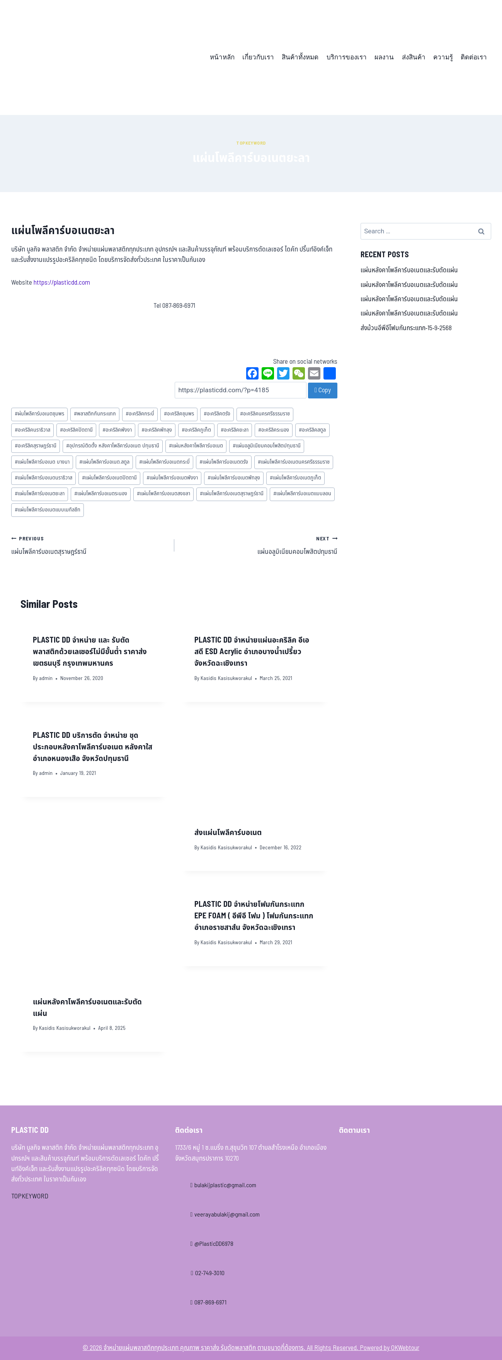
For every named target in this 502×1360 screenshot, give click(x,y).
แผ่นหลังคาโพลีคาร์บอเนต (196, 446)
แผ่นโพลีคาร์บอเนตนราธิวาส (43, 478)
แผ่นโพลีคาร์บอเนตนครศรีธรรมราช (294, 462)
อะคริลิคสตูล (312, 430)
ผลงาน (384, 57)
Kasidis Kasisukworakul (226, 678)
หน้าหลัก (222, 57)
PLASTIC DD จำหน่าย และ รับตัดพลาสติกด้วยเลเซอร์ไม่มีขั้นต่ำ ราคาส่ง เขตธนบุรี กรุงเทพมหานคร (90, 651)
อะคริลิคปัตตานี (76, 430)
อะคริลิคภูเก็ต (196, 430)
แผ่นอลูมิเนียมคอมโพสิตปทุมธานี (267, 446)
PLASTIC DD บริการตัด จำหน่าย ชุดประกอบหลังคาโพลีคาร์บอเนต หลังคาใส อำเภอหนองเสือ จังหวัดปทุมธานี (92, 747)
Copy (323, 390)
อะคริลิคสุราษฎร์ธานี (35, 446)
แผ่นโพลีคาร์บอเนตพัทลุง (234, 478)
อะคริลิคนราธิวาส (32, 430)
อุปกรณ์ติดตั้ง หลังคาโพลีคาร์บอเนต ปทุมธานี (112, 446)
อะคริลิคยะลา (234, 430)
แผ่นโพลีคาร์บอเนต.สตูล (104, 462)
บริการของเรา (347, 57)
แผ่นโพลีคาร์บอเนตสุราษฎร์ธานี (232, 494)
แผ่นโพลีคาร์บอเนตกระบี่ (164, 462)
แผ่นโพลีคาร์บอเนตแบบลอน (302, 494)
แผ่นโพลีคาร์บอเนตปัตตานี (109, 478)
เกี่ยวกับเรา (258, 57)
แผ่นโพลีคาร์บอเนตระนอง (100, 494)
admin (46, 678)
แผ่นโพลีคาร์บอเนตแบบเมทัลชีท (47, 510)
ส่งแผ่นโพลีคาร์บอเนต (228, 833)
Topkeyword (251, 143)
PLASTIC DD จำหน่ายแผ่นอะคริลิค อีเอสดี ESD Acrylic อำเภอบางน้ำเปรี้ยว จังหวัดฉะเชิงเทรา (251, 651)
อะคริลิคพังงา (117, 430)
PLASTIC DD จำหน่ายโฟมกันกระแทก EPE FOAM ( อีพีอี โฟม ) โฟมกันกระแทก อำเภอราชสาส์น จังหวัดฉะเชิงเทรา (253, 916)
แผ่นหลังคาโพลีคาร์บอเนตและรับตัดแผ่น (409, 270)
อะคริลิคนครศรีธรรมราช (265, 414)
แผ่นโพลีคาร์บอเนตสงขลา (163, 494)
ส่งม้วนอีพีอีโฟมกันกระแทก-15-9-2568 (406, 328)
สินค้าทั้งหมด (300, 57)
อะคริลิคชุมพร (179, 414)
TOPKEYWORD (29, 1196)
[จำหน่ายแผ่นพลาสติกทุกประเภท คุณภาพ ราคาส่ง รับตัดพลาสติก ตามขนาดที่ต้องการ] (65, 57)
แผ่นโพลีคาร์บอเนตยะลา (40, 494)
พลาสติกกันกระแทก (95, 414)
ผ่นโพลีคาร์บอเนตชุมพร (39, 414)
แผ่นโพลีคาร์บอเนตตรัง (223, 462)
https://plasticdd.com (62, 283)
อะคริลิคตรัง (217, 414)
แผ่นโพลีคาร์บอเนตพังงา (172, 478)
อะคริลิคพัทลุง (156, 430)
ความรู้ (443, 57)
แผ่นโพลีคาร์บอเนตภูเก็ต (295, 478)
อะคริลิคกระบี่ (140, 414)
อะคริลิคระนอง (273, 430)
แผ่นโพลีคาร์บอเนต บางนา (42, 462)
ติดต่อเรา (474, 57)
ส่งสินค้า (413, 57)
